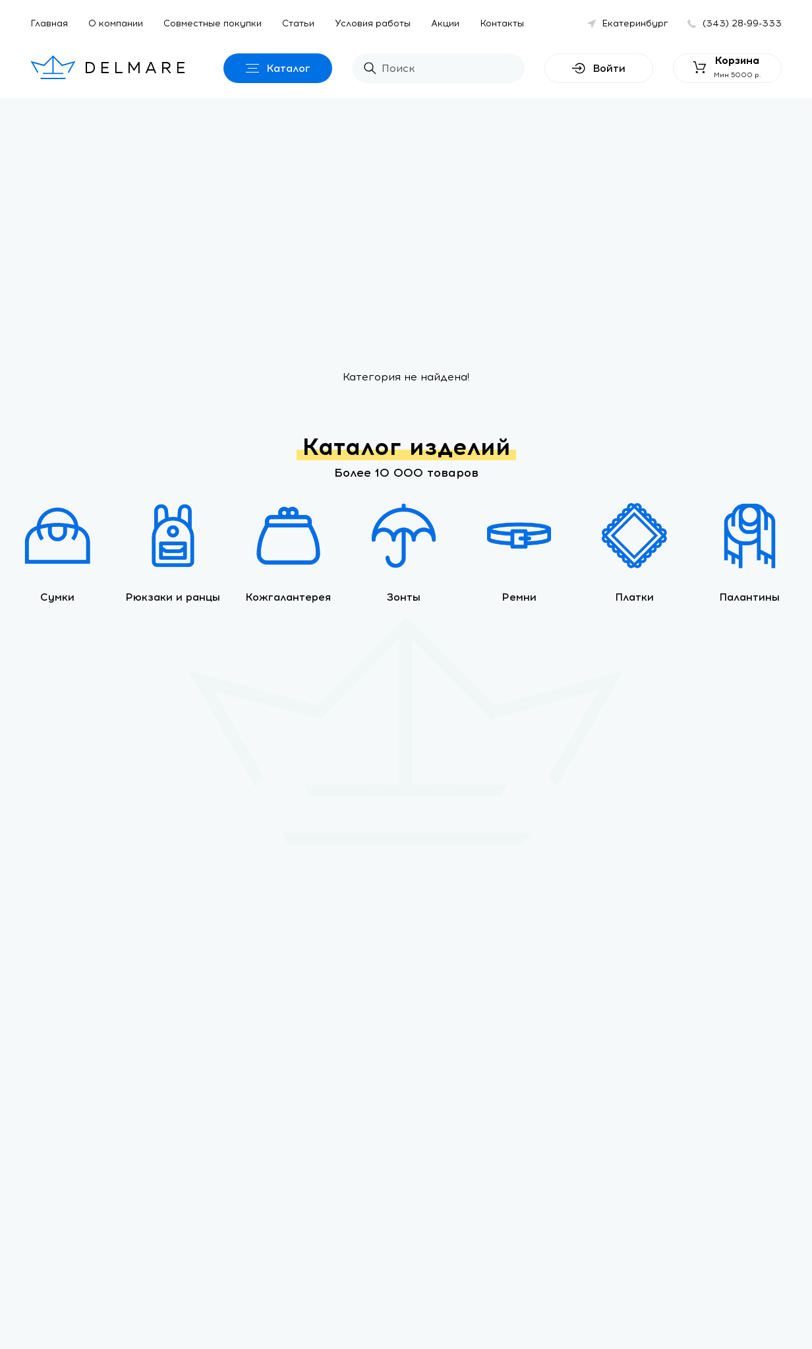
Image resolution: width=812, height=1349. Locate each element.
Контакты (502, 23)
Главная (49, 23)
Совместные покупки (212, 23)
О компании (115, 23)
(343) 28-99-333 (742, 23)
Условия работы (373, 23)
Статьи (298, 23)
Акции (445, 23)
